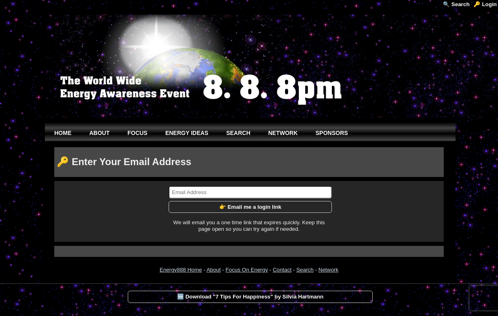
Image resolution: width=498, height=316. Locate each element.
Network (328, 270)
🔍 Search (456, 4)
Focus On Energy (247, 270)
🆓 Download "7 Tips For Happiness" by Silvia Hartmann (250, 297)
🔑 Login (485, 4)
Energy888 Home (181, 270)
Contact (282, 270)
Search (304, 270)
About (214, 270)
